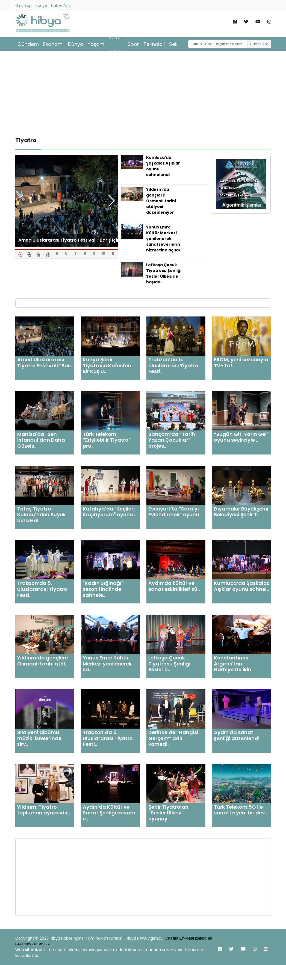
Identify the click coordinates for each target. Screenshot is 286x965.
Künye (41, 5)
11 (112, 251)
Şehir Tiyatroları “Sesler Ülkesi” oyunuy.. (168, 812)
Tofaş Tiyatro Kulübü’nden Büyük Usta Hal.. (41, 514)
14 (38, 253)
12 (20, 253)
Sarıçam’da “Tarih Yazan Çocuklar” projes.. (171, 440)
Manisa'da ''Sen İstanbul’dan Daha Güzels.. (41, 440)
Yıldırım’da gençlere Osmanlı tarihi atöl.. (42, 660)
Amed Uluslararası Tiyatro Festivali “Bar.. (44, 362)
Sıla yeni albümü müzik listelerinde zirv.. (39, 738)
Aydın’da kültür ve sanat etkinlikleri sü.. (174, 586)
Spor (133, 44)
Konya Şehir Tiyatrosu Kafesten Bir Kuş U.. (107, 365)
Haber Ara (259, 44)
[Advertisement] (143, 93)
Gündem (28, 44)
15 (48, 253)
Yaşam (96, 44)
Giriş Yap (23, 5)
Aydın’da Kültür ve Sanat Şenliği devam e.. (109, 812)
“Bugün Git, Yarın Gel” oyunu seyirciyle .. (241, 437)
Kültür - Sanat (116, 44)
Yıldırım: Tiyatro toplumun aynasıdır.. (43, 809)
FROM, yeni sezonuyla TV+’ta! (241, 362)
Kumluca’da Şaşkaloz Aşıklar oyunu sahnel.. (241, 586)
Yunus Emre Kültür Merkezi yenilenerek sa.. (107, 663)
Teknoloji (154, 44)
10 (103, 251)
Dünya (75, 44)
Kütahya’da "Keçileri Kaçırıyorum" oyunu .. (109, 511)
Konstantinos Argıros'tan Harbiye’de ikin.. (233, 663)
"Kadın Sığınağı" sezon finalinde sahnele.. (103, 589)
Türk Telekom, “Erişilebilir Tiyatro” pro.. (107, 440)
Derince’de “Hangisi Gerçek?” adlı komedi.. (173, 738)
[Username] (217, 44)
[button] (111, 201)
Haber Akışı (61, 5)
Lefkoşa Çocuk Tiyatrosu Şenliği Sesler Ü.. (169, 663)
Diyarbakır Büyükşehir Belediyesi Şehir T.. (241, 511)
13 (29, 253)
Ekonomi (53, 44)
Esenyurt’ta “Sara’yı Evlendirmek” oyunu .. (175, 511)
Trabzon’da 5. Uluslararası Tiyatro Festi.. (173, 365)
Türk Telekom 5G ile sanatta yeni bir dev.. (240, 809)
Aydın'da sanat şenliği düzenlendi (237, 735)
